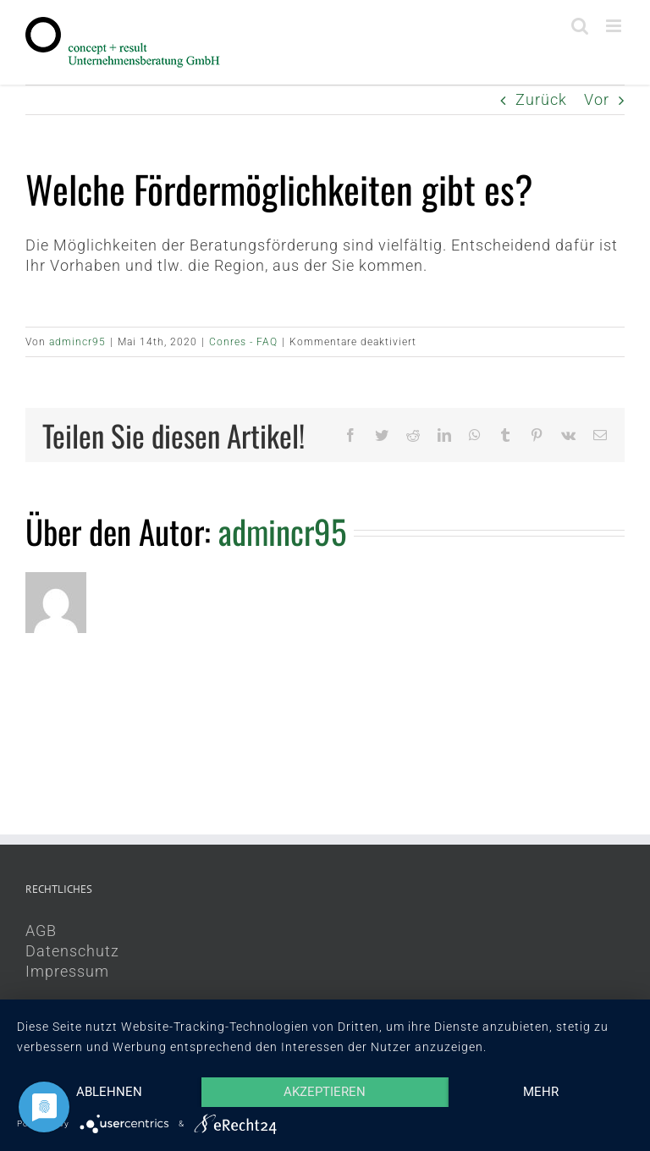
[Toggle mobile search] (580, 26)
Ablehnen (109, 1091)
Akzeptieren (325, 1091)
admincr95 (77, 342)
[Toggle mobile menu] (615, 26)
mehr (541, 1091)
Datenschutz (72, 951)
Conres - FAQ (243, 342)
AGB (41, 930)
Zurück (541, 99)
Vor (596, 99)
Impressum (67, 971)
